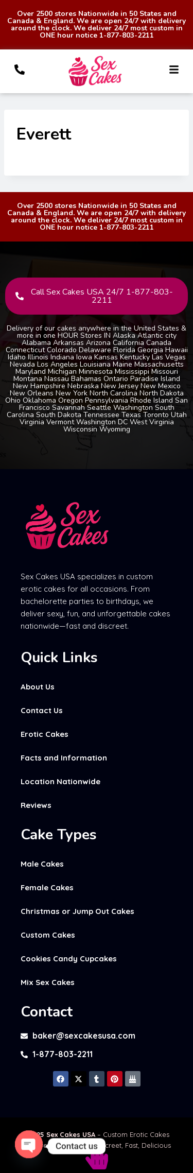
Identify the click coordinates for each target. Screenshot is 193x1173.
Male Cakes (42, 864)
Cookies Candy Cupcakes (69, 958)
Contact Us (42, 710)
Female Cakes (47, 887)
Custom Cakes (48, 935)
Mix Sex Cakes (48, 982)
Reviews (36, 805)
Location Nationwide (60, 781)
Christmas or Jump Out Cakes (77, 911)
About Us (38, 687)
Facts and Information (64, 758)
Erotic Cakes (44, 734)
